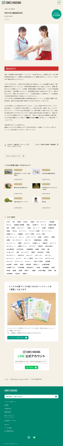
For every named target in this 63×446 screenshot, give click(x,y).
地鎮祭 (21, 234)
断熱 (14, 270)
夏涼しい (36, 264)
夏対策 (29, 264)
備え (28, 225)
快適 (8, 270)
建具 (8, 231)
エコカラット (11, 255)
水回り (47, 237)
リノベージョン (47, 231)
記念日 (7, 19)
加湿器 (52, 222)
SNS (8, 222)
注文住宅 (40, 252)
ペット (22, 237)
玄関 (44, 228)
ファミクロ (39, 258)
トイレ (19, 258)
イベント (53, 243)
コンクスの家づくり (10, 402)
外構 (46, 240)
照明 (50, 270)
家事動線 (46, 267)
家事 (38, 267)
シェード (36, 228)
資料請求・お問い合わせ (14, 396)
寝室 (8, 240)
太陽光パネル (11, 267)
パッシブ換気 (29, 258)
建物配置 (30, 249)
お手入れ (21, 255)
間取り (25, 273)
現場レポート (11, 234)
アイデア (32, 246)
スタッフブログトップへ (13, 156)
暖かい (27, 270)
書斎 (34, 270)
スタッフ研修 (30, 234)
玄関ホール (36, 243)
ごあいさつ (10, 252)
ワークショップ (12, 237)
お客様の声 (7, 408)
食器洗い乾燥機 (19, 225)
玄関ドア (36, 225)
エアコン (27, 243)
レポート (28, 261)
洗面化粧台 (38, 240)
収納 (16, 264)
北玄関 (9, 264)
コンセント (10, 258)
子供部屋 (21, 267)
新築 (20, 270)
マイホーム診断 (35, 231)
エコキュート (11, 246)
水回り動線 (42, 270)
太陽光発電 (46, 264)
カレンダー (39, 255)
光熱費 (48, 261)
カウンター (21, 228)
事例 (53, 237)
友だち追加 (29, 367)
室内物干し (30, 267)
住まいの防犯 (39, 261)
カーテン (30, 255)
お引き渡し (20, 249)
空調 (13, 228)
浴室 (40, 237)
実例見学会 (56, 14)
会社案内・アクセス (10, 420)
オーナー (28, 240)
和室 (22, 264)
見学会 (41, 246)
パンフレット (11, 243)
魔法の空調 (52, 225)
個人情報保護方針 (9, 431)
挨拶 (32, 222)
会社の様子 (49, 246)
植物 (33, 252)
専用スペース (23, 246)
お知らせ (6, 424)
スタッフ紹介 (41, 234)
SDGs (15, 231)
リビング (10, 261)
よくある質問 (8, 428)
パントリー (23, 231)
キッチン (48, 255)
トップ (6, 379)
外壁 (43, 249)
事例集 (6, 405)
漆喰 (29, 228)
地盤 (37, 249)
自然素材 (10, 273)
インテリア (25, 252)
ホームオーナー (42, 222)
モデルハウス (50, 258)
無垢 (19, 222)
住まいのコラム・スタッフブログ (19, 379)
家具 (53, 267)
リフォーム (19, 261)
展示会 (45, 243)
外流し (26, 222)
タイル (9, 225)
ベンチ (44, 225)
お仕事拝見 (10, 249)
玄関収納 (51, 228)
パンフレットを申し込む (16, 338)
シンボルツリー (18, 240)
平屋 (48, 252)
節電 (20, 243)
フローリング (31, 237)
